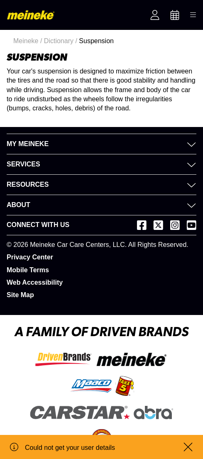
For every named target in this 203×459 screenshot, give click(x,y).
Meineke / (28, 40)
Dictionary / (61, 40)
